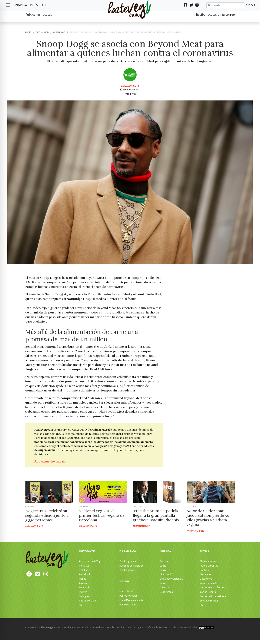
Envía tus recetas (209, 600)
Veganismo (59, 32)
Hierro (163, 570)
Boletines (84, 570)
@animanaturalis (130, 89)
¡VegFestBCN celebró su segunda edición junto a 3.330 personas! (46, 515)
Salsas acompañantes (212, 587)
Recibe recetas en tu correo (215, 14)
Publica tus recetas (38, 14)
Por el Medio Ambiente (131, 600)
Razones (124, 581)
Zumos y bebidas (209, 583)
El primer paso (127, 551)
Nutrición (165, 551)
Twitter (83, 592)
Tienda (82, 578)
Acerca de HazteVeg (90, 561)
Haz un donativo (88, 600)
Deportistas (166, 592)
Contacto (84, 565)
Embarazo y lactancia (171, 578)
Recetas (204, 551)
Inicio (28, 32)
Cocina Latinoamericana (213, 596)
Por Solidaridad (127, 604)
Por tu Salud (126, 591)
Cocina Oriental (208, 592)
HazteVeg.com (87, 551)
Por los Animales (128, 595)
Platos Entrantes (209, 565)
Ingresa (21, 5)
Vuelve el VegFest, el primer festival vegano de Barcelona (102, 515)
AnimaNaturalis (130, 86)
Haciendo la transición (131, 565)
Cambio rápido (127, 570)
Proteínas (165, 561)
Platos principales (209, 561)
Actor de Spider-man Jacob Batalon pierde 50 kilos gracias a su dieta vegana (208, 518)
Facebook (84, 587)
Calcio (163, 565)
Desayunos (206, 578)
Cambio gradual (127, 561)
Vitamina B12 (166, 574)
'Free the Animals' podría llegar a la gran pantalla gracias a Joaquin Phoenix (156, 515)
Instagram (84, 596)
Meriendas (205, 574)
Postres (204, 570)
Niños (163, 583)
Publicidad (84, 574)
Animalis (83, 583)
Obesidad (165, 587)
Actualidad (42, 32)
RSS (81, 605)
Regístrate (38, 5)
